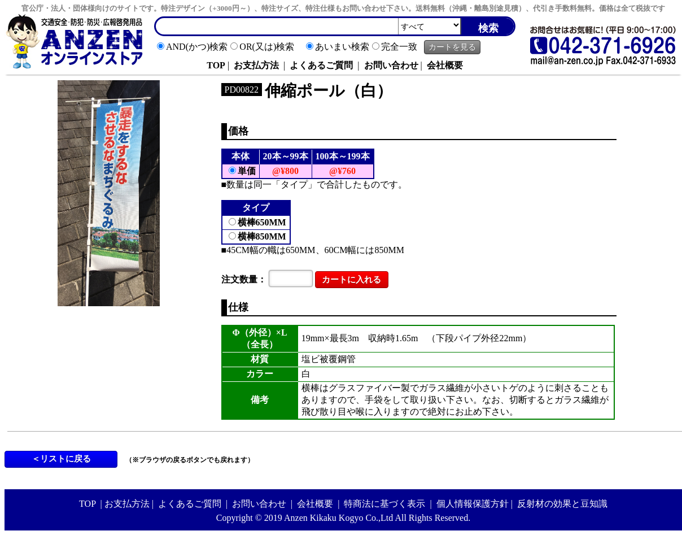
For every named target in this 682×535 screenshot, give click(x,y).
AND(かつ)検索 (197, 46)
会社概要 (445, 65)
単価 (247, 171)
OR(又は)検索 (266, 46)
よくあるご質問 (321, 65)
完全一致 (399, 46)
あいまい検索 (342, 46)
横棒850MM (262, 236)
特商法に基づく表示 (384, 503)
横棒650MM (262, 222)
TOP (216, 65)
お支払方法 (256, 65)
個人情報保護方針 (472, 503)
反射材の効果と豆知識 (562, 503)
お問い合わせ (391, 65)
